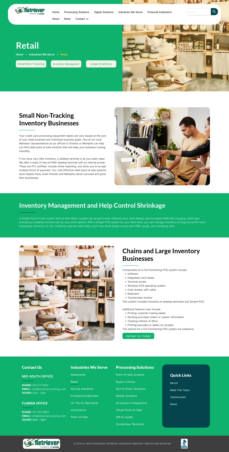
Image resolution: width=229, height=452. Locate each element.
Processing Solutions (76, 12)
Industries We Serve (130, 12)
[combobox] (199, 11)
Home (55, 12)
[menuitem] (90, 374)
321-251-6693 (40, 412)
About (55, 18)
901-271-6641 (40, 385)
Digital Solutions (104, 12)
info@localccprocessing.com (49, 389)
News (67, 18)
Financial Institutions (159, 12)
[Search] (214, 11)
